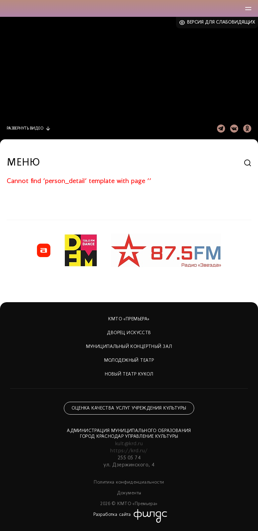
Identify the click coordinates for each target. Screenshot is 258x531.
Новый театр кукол (129, 374)
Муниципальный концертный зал (129, 346)
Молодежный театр (129, 360)
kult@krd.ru (129, 444)
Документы (129, 493)
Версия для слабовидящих (221, 22)
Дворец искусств (129, 332)
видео (25, 129)
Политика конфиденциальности (129, 482)
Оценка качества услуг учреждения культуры (129, 408)
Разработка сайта (112, 514)
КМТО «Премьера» (128, 319)
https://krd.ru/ (128, 451)
